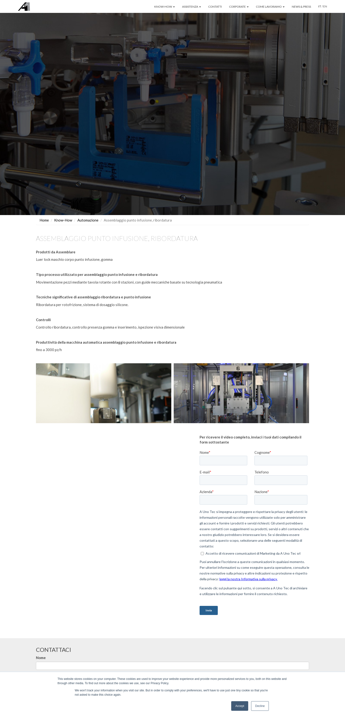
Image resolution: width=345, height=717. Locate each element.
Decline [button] (260, 706)
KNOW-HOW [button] (164, 6)
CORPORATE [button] (239, 6)
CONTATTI (215, 6)
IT (319, 6)
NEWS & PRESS (301, 6)
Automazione (87, 220)
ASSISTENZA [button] (191, 6)
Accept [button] (239, 706)
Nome (41, 657)
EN (325, 6)
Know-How (63, 220)
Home (44, 220)
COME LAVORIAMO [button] (270, 6)
